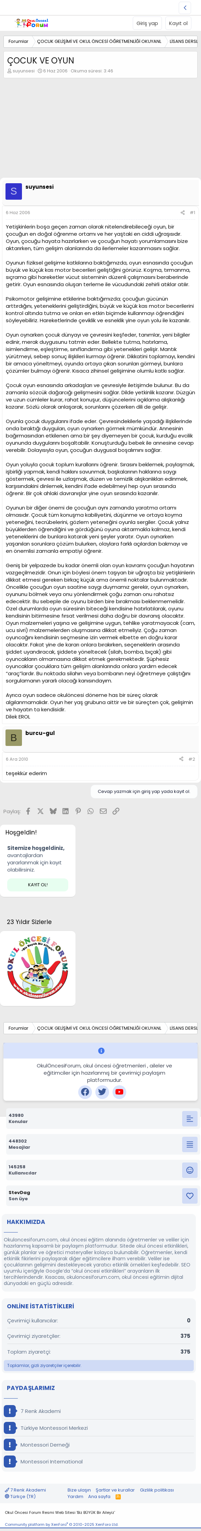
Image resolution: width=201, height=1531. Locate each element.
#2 (191, 759)
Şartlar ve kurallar (115, 1490)
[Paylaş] (182, 213)
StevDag (19, 1192)
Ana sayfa (99, 1496)
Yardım (75, 1496)
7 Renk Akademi (32, 1411)
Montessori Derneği (37, 1445)
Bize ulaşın (79, 1490)
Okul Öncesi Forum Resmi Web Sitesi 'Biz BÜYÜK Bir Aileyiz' (60, 1512)
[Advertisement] (100, 130)
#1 (192, 212)
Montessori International (43, 1462)
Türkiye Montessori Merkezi (46, 1428)
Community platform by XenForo (61, 1524)
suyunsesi (24, 71)
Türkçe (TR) (20, 1496)
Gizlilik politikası (157, 1490)
